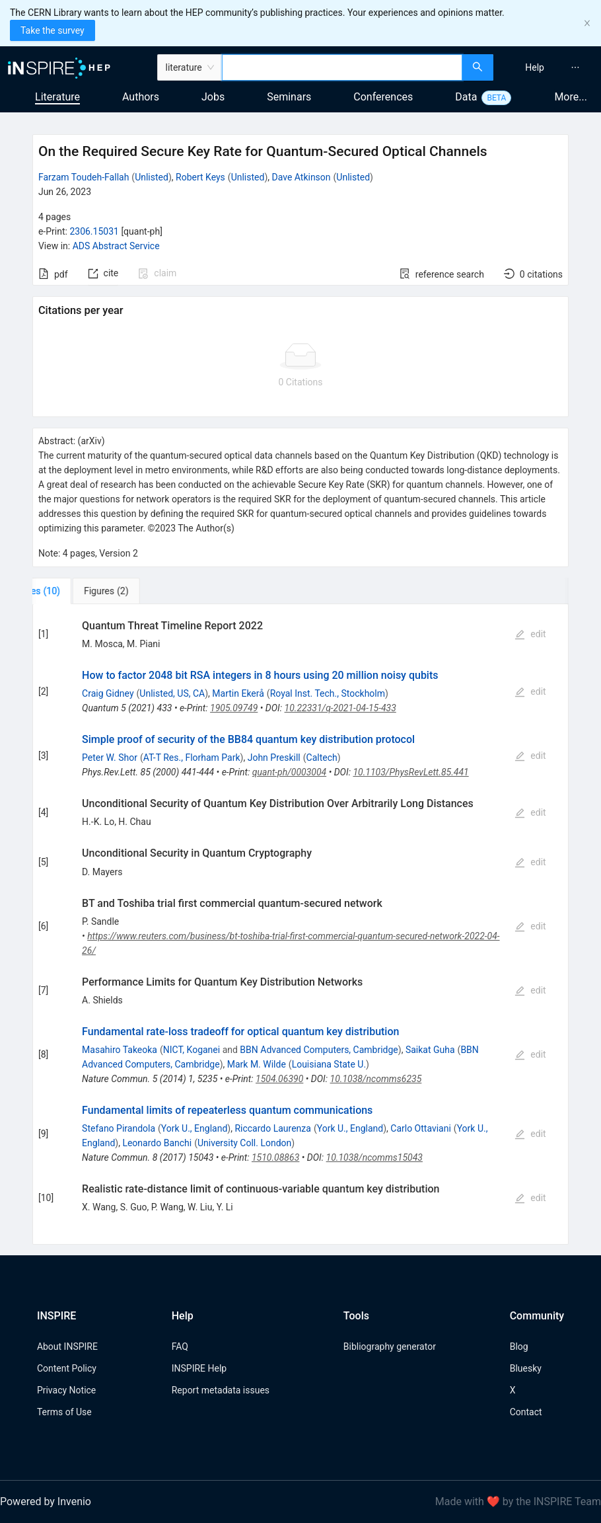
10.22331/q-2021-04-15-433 (340, 708)
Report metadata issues (220, 1390)
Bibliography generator (389, 1346)
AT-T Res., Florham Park (191, 757)
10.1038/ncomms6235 (376, 1079)
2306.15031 (94, 231)
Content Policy (66, 1368)
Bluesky (526, 1368)
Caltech (321, 757)
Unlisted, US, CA (172, 693)
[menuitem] (534, 67)
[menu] (549, 67)
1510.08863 (275, 1157)
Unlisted (151, 177)
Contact (526, 1412)
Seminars (289, 97)
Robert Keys (200, 177)
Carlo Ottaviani (420, 1128)
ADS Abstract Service (116, 246)
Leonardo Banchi (157, 1143)
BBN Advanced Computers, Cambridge (319, 1049)
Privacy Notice (66, 1390)
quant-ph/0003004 (289, 772)
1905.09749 (234, 708)
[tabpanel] (300, 924)
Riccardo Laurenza (272, 1128)
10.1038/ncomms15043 (374, 1157)
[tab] (76, 591)
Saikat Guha (430, 1049)
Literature (57, 97)
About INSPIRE (67, 1346)
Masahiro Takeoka (119, 1049)
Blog (519, 1346)
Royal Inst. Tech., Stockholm (327, 693)
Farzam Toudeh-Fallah (83, 177)
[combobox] (342, 67)
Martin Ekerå (238, 693)
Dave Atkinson (301, 177)
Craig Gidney (107, 693)
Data (466, 97)
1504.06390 (279, 1079)
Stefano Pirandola (118, 1128)
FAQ (180, 1346)
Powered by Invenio (45, 1501)
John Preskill (274, 757)
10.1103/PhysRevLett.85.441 (410, 772)
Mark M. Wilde (256, 1064)
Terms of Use (64, 1412)
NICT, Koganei (191, 1049)
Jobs (213, 97)
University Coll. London (244, 1143)
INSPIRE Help (199, 1368)
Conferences (383, 97)
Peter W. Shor (109, 757)
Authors (140, 97)
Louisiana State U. (329, 1064)
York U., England (194, 1128)
